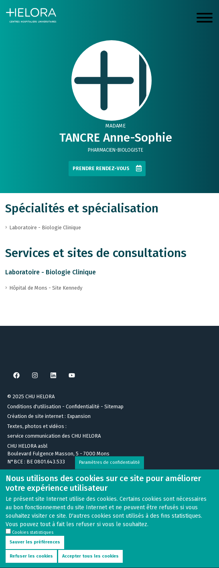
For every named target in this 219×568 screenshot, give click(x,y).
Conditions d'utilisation (34, 406)
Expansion (79, 416)
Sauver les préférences (35, 549)
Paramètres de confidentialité (109, 469)
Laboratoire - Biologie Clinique (50, 272)
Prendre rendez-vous (101, 168)
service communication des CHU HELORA (54, 436)
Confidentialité (82, 406)
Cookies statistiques (32, 539)
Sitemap (114, 406)
